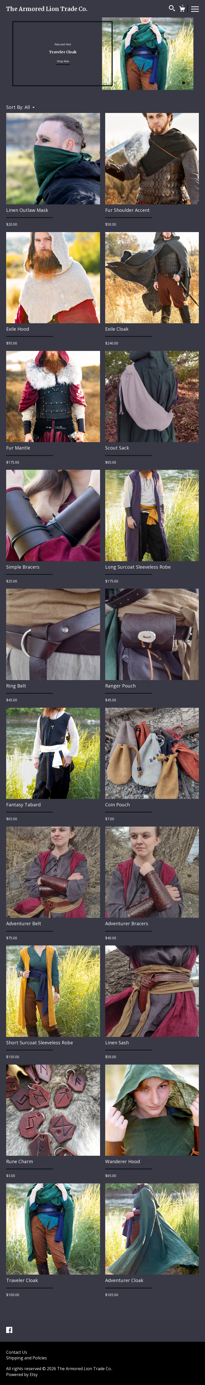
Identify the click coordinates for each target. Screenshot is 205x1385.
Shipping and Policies (26, 1358)
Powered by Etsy (22, 1374)
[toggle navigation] (195, 9)
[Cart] (182, 10)
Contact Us (16, 1352)
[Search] (172, 9)
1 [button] (183, 82)
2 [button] (188, 82)
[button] (30, 107)
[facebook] (9, 1330)
